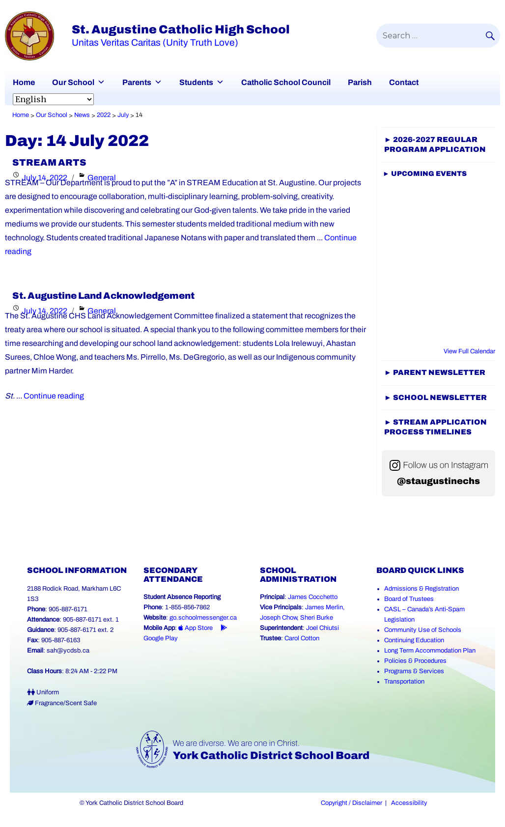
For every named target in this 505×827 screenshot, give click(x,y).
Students (196, 82)
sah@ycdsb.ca (68, 650)
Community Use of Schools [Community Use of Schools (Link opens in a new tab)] (422, 630)
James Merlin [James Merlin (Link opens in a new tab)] (324, 607)
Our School (73, 82)
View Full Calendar (469, 351)
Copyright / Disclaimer (351, 802)
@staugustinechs (438, 481)
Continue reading (54, 396)
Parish (360, 82)
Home (24, 82)
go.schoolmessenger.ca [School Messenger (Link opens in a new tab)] (203, 617)
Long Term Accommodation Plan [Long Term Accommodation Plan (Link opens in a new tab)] (430, 650)
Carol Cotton (301, 638)
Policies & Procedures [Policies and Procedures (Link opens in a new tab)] (415, 660)
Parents (136, 82)
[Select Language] (53, 99)
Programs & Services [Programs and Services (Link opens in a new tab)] (414, 671)
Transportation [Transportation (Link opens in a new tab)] (404, 681)
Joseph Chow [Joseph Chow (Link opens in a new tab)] (278, 617)
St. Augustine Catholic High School (181, 29)
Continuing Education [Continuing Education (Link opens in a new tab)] (414, 640)
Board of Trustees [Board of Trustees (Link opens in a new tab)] (409, 599)
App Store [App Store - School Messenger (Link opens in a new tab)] (195, 628)
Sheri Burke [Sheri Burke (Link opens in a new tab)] (316, 617)
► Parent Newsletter (434, 372)
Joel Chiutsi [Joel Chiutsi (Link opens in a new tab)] (322, 628)
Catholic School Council (286, 82)
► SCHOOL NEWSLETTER (435, 397)
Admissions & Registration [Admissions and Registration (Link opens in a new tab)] (421, 588)
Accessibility (409, 802)
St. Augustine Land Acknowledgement (103, 296)
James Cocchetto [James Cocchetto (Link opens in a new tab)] (312, 597)
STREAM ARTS (49, 163)
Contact (404, 82)
